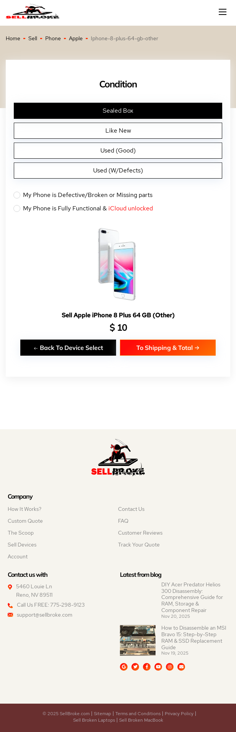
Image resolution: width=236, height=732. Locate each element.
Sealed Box (118, 111)
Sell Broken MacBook (141, 720)
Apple (76, 38)
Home (13, 38)
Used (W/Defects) (118, 170)
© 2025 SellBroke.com (66, 714)
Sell (32, 38)
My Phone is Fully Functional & (118, 208)
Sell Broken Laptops (94, 720)
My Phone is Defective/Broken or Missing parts (118, 195)
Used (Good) (118, 150)
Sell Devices (22, 544)
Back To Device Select (68, 347)
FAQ (123, 520)
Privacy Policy (179, 714)
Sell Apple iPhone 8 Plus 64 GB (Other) (118, 315)
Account (18, 556)
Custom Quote (25, 520)
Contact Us (131, 509)
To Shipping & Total (168, 347)
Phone (53, 38)
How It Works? (24, 509)
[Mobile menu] (223, 12)
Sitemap (102, 714)
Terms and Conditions (138, 714)
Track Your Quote (139, 544)
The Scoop (21, 532)
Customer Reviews (140, 532)
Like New (118, 130)
